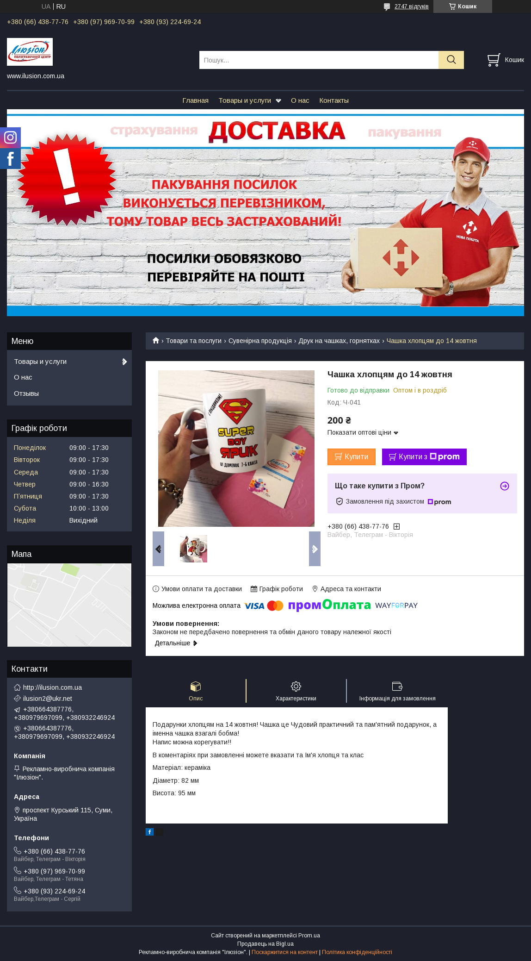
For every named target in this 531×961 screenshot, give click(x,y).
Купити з (429, 457)
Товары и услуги (244, 100)
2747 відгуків (412, 6)
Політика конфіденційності (357, 952)
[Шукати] (451, 60)
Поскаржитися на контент (285, 952)
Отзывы (26, 393)
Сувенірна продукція (260, 340)
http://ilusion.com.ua (52, 687)
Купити (356, 457)
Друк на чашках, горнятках (339, 340)
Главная (195, 100)
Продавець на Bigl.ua (265, 944)
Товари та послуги (194, 340)
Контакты (334, 100)
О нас (300, 100)
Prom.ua (309, 935)
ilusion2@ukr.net (47, 698)
